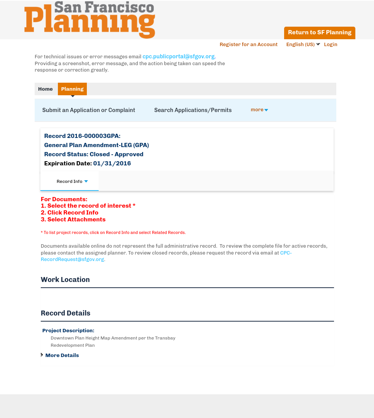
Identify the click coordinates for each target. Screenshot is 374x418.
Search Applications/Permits (193, 110)
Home (45, 89)
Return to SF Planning (320, 32)
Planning (72, 89)
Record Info (72, 181)
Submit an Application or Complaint (88, 110)
